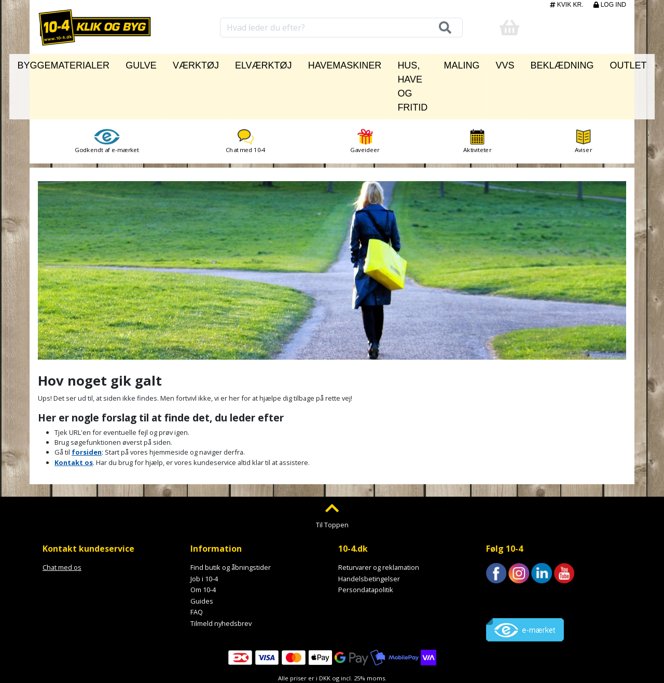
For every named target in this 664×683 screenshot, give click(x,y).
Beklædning (538, 63)
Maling (458, 63)
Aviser (583, 94)
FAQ (196, 565)
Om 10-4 (203, 543)
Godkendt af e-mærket (107, 94)
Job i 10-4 (204, 531)
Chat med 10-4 (246, 94)
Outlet (589, 63)
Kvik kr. (567, 4)
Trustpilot (501, 549)
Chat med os (62, 520)
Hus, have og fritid (391, 63)
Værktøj (196, 63)
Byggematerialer (95, 63)
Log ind (609, 4)
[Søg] (442, 27)
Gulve (154, 63)
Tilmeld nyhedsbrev (221, 576)
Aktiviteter (477, 94)
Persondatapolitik (365, 543)
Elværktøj (246, 63)
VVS (493, 63)
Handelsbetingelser (369, 531)
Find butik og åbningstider (230, 520)
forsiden (87, 405)
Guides (201, 553)
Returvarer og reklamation (378, 520)
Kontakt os (73, 415)
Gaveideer (365, 94)
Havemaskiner (309, 63)
